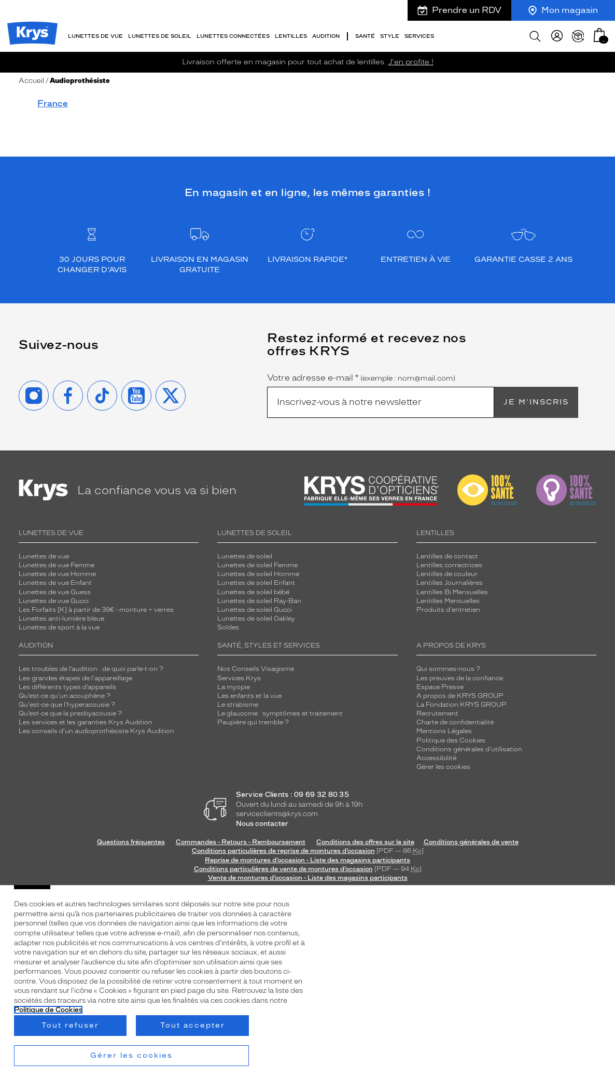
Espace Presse (440, 687)
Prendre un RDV (459, 10)
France (52, 103)
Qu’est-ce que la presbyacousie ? (70, 713)
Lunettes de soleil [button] (159, 36)
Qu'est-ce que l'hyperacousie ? (67, 704)
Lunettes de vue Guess (55, 592)
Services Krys (239, 678)
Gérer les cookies (443, 766)
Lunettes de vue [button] (95, 36)
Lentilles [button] (291, 36)
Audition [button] (326, 36)
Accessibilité (436, 758)
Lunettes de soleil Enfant (256, 582)
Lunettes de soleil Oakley (256, 618)
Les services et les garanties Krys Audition (85, 722)
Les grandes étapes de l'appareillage (75, 678)
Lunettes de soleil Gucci (254, 609)
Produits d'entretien (448, 609)
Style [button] (389, 36)
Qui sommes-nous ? (448, 668)
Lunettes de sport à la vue (59, 627)
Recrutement (437, 713)
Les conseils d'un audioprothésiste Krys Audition (96, 731)
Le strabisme (237, 704)
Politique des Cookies (450, 740)
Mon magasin (563, 10)
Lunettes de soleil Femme (257, 565)
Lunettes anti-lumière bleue (61, 618)
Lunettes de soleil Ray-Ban (259, 601)
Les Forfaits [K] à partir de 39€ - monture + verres (96, 609)
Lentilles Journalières (449, 582)
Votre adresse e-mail (361, 378)
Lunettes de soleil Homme (258, 574)
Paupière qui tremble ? (253, 722)
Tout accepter (192, 1025)
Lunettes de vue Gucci (54, 601)
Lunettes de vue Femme (56, 565)
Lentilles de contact (447, 556)
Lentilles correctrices (449, 565)
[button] (599, 35)
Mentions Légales (444, 731)
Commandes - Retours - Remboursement (240, 842)
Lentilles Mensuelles (448, 601)
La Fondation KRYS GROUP (461, 704)
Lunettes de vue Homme (57, 574)
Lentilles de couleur (447, 574)
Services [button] (419, 36)
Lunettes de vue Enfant (55, 582)
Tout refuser (70, 1025)
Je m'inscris (536, 402)
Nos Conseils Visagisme (255, 668)
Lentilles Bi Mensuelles (452, 592)
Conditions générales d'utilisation (469, 749)
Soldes (228, 627)
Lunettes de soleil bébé (253, 592)
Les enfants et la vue (249, 695)
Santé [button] (365, 36)
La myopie (233, 687)
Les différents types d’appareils (67, 687)
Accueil (31, 81)
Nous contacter (262, 823)
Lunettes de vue (44, 556)
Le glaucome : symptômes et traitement (280, 713)
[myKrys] (557, 36)
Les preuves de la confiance (459, 678)
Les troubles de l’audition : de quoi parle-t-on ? (91, 668)
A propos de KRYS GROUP (460, 695)
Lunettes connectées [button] (233, 36)
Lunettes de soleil (244, 556)
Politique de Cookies (48, 1010)
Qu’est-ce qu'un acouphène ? (64, 695)
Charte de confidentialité (455, 722)
